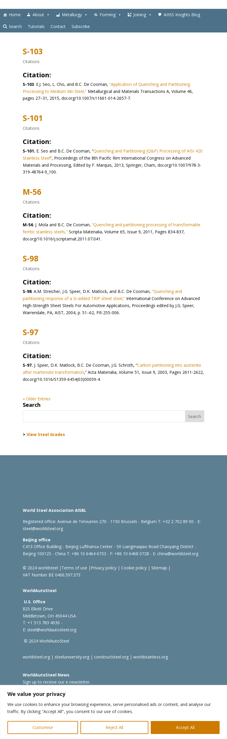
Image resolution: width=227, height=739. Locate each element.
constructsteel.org (111, 657)
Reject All (114, 727)
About (41, 15)
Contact (58, 26)
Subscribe (81, 26)
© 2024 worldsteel (40, 568)
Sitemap (158, 568)
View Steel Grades (46, 434)
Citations (31, 61)
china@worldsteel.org (177, 553)
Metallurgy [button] (75, 15)
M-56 (32, 191)
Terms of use (74, 568)
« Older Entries (37, 399)
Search (15, 26)
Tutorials (36, 26)
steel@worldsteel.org (43, 528)
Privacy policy (103, 568)
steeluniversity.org (72, 657)
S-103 (33, 51)
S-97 (30, 332)
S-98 (30, 258)
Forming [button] (110, 15)
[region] (113, 712)
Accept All (185, 727)
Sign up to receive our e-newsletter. (56, 682)
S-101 (33, 118)
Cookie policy (133, 568)
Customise (43, 727)
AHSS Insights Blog (182, 14)
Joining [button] (142, 15)
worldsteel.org (36, 657)
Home (15, 14)
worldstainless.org (150, 657)
